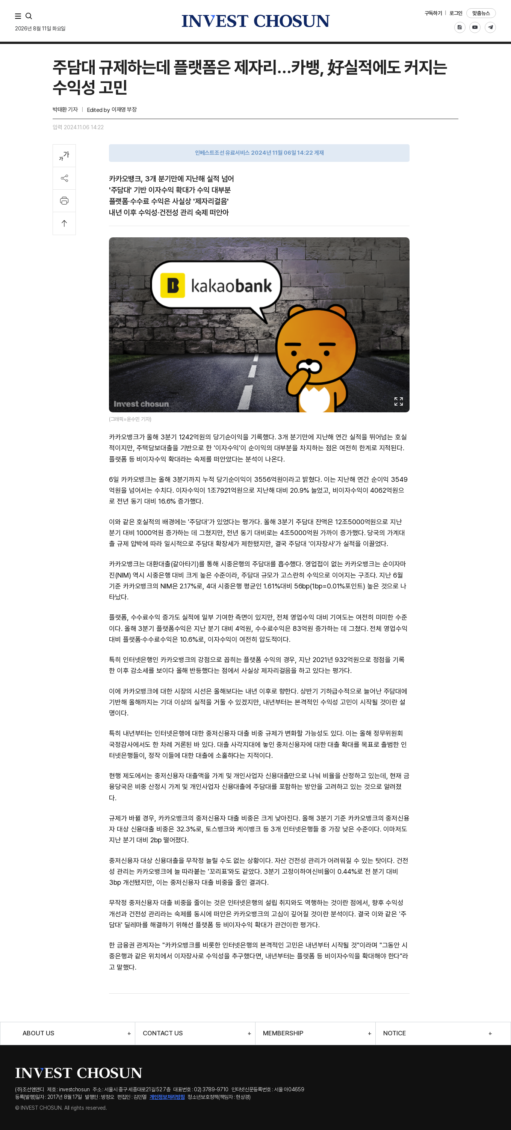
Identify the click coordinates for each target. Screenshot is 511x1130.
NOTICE (394, 1033)
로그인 (456, 13)
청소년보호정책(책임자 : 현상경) (219, 1097)
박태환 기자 (65, 109)
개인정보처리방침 (167, 1097)
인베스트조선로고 (255, 21)
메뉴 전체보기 (19, 16)
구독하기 (433, 13)
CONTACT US (163, 1033)
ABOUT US (38, 1033)
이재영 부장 (124, 109)
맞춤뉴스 (481, 13)
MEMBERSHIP (283, 1033)
